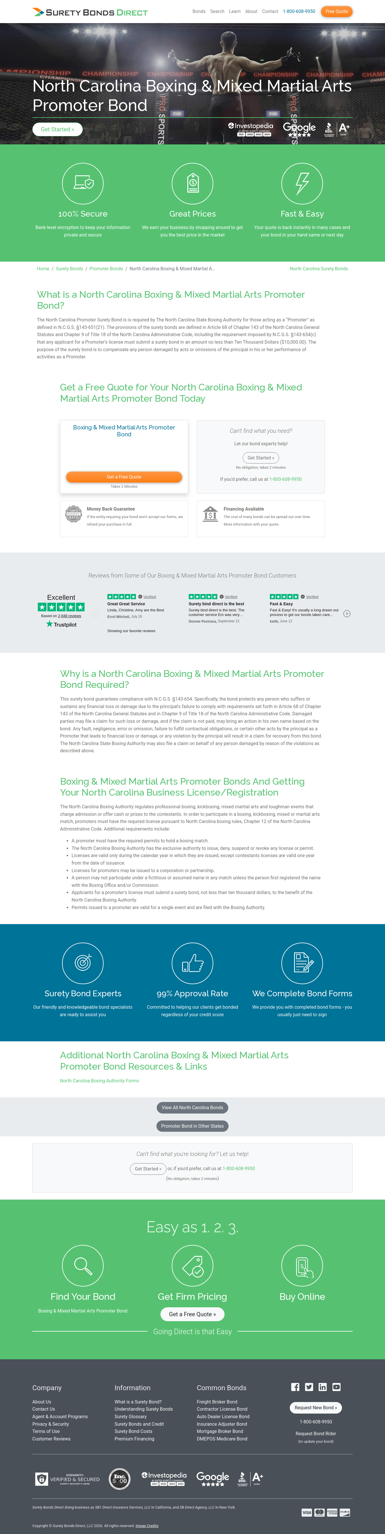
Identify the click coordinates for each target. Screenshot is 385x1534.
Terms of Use (46, 1431)
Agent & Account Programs (60, 1416)
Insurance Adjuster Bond (222, 1424)
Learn (235, 11)
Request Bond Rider (316, 1433)
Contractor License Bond (222, 1409)
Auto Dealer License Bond (223, 1416)
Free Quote (337, 11)
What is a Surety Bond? (138, 1402)
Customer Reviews (51, 1439)
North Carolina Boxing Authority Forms (99, 1081)
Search (217, 11)
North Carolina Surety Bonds (319, 268)
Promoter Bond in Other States (192, 1126)
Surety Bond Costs (133, 1431)
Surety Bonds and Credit (139, 1424)
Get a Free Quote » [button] (192, 1314)
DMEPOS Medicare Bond (222, 1439)
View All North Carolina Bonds (192, 1107)
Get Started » (57, 129)
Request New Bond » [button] (316, 1407)
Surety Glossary (131, 1416)
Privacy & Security (50, 1424)
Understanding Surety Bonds (144, 1409)
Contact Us (43, 1409)
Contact (270, 11)
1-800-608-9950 (299, 11)
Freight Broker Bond (217, 1402)
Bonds (199, 11)
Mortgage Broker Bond (220, 1431)
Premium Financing (134, 1439)
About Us (41, 1402)
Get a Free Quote (124, 477)
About (251, 11)
